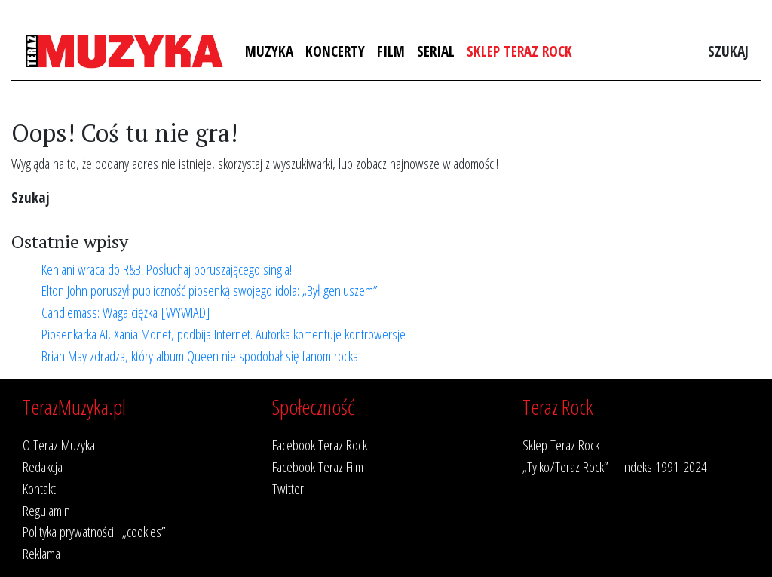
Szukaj (728, 51)
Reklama (41, 553)
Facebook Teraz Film (317, 466)
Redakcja (43, 466)
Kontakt (39, 488)
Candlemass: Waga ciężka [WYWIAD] (125, 312)
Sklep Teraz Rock (519, 51)
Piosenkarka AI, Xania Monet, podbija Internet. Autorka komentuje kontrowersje (223, 334)
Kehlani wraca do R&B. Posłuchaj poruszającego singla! (166, 269)
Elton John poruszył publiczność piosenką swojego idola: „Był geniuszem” (209, 290)
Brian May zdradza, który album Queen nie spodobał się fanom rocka (199, 355)
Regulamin (46, 510)
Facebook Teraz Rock (319, 444)
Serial (436, 51)
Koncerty (335, 51)
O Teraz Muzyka (59, 444)
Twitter (288, 488)
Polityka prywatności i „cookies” (94, 531)
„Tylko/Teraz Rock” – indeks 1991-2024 (614, 466)
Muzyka (269, 51)
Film (391, 51)
